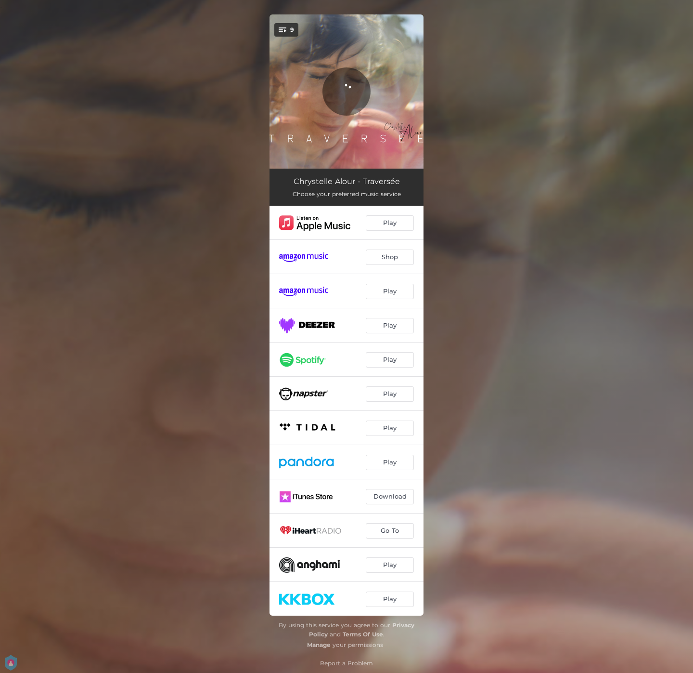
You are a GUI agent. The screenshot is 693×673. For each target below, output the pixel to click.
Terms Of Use (363, 634)
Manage (319, 644)
